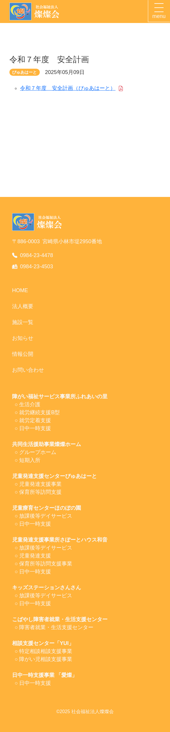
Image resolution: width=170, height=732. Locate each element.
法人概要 (22, 306)
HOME (20, 290)
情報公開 (22, 354)
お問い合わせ (28, 370)
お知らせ (22, 338)
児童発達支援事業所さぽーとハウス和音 (60, 540)
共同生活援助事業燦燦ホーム (46, 444)
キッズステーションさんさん (46, 587)
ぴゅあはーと (24, 72)
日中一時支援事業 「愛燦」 (44, 675)
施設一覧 (22, 322)
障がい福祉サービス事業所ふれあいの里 (60, 396)
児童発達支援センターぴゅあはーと (54, 476)
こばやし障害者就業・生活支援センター (60, 619)
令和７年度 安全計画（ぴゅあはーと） (67, 88)
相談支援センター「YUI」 (43, 643)
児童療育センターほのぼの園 (46, 508)
